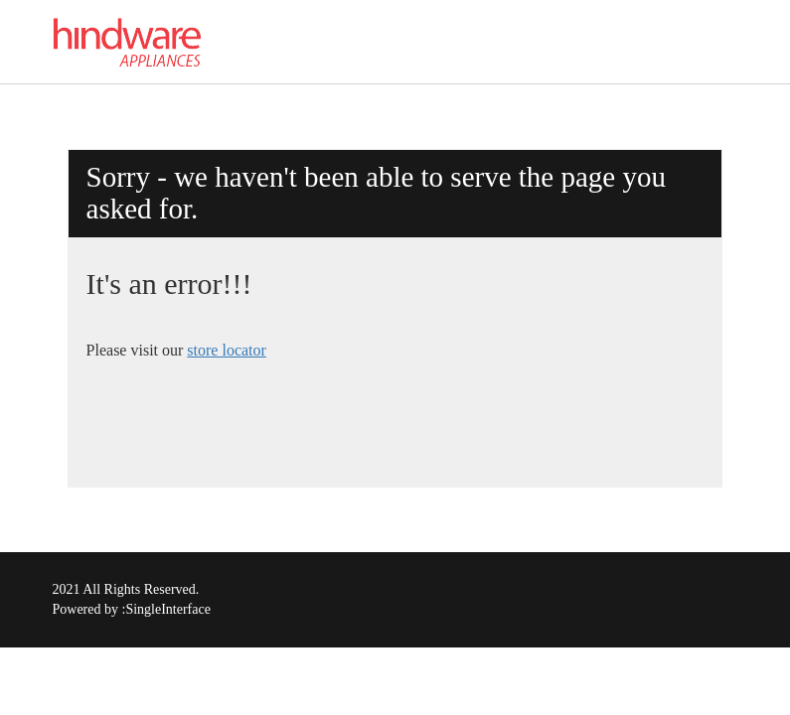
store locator (226, 350)
